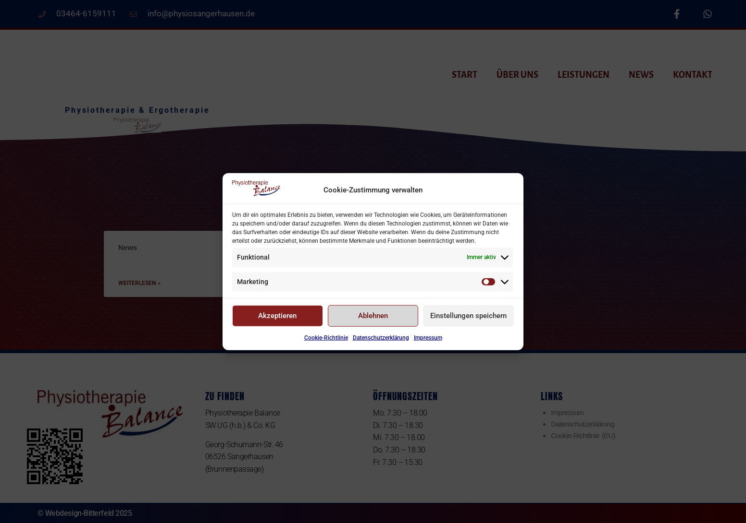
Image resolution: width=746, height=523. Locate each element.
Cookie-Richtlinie (326, 342)
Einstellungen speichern (468, 320)
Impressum (428, 342)
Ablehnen (373, 320)
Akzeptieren (277, 320)
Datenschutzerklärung (381, 342)
